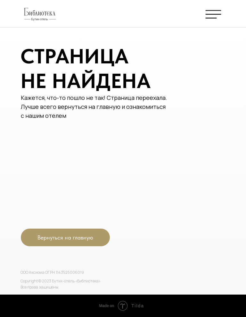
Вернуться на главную (65, 237)
